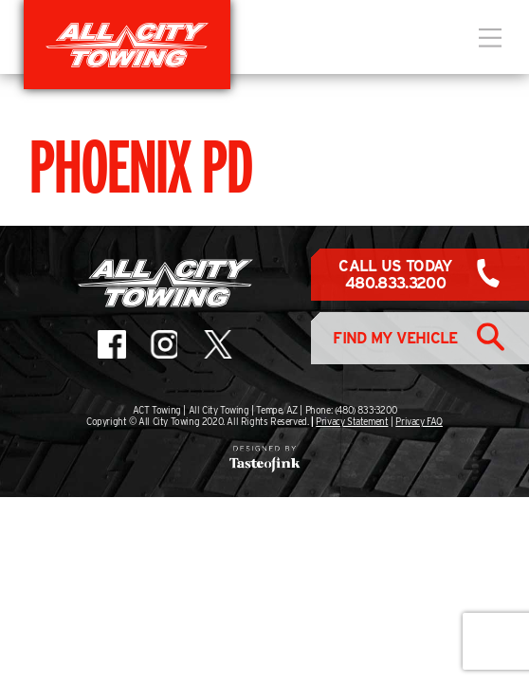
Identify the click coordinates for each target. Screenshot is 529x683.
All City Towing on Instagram (163, 344)
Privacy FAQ (419, 421)
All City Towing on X (216, 344)
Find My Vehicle (395, 338)
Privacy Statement (352, 421)
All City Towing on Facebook (112, 344)
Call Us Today (395, 274)
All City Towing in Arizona (127, 44)
